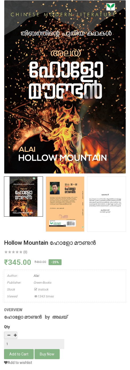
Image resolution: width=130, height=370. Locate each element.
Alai (36, 276)
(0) (25, 252)
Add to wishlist (18, 362)
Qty (7, 327)
